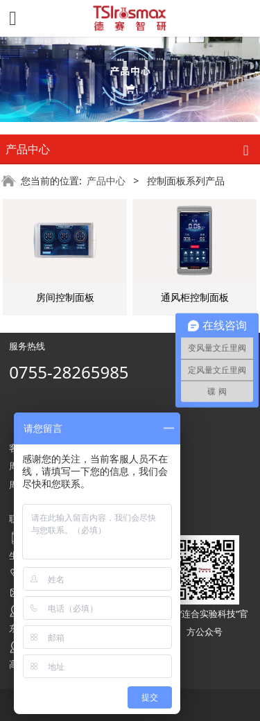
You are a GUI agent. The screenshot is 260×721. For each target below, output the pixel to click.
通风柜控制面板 (195, 297)
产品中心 (106, 180)
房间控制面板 (65, 297)
